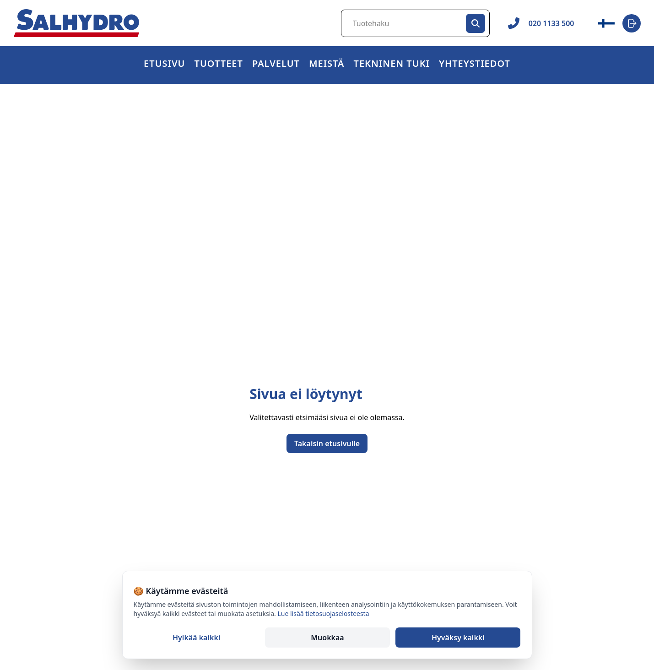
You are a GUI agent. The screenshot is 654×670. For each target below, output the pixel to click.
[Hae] (475, 23)
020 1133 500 (541, 23)
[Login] (631, 23)
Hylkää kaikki (196, 637)
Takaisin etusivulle (327, 443)
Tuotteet (219, 65)
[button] (219, 65)
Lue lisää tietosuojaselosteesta (323, 613)
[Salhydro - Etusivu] (76, 23)
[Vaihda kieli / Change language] (606, 23)
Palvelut (276, 65)
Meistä (327, 65)
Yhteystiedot (474, 65)
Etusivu (164, 65)
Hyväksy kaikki (458, 637)
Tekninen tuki (392, 65)
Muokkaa (327, 637)
